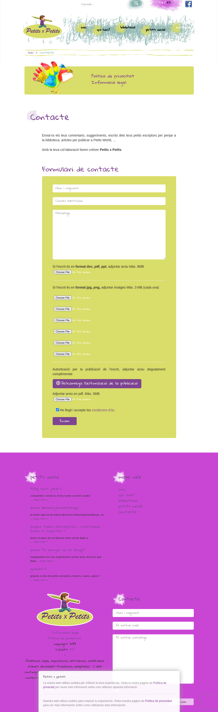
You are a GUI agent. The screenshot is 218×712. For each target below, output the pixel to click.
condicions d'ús (103, 410)
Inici (83, 27)
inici (30, 53)
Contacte (183, 27)
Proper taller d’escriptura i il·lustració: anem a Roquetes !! (65, 529)
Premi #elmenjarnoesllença (54, 508)
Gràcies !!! (38, 569)
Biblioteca (127, 27)
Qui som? (103, 30)
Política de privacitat (112, 76)
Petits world (155, 30)
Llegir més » (40, 499)
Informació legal (108, 83)
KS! (72, 650)
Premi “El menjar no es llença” (57, 550)
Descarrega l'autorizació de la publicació (97, 383)
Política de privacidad (158, 701)
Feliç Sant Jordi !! (45, 489)
